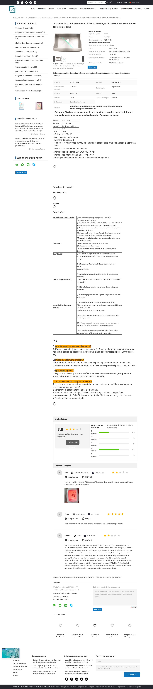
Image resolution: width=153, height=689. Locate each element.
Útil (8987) (89, 477)
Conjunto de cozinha (23, 28)
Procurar (108, 2)
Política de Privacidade (20, 687)
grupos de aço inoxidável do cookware (29, 37)
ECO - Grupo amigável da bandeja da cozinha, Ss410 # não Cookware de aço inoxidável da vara (46, 667)
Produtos (41, 9)
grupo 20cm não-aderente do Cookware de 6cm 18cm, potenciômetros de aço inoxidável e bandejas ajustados (79, 661)
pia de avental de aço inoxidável (110, 577)
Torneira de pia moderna (24, 67)
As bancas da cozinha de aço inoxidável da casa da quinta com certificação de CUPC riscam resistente (95, 636)
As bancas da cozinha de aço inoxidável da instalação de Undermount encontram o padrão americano (68, 66)
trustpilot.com (73, 477)
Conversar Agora (121, 2)
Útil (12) (88, 519)
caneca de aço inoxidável (24, 52)
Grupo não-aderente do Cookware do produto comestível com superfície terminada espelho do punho (77, 673)
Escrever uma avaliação (73, 443)
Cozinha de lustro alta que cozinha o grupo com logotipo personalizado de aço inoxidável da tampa (47, 661)
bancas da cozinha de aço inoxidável (38, 18)
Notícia (138, 9)
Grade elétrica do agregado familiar (28, 84)
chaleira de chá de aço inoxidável (27, 43)
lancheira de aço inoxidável (25, 47)
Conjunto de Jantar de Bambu (26, 76)
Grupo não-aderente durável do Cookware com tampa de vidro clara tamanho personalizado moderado (79, 667)
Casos (146, 9)
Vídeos (51, 9)
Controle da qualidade (109, 9)
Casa (33, 9)
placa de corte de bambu (24, 71)
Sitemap (15, 675)
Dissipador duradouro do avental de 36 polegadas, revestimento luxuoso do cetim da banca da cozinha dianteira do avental (60, 636)
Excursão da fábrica (88, 9)
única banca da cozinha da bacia (70, 577)
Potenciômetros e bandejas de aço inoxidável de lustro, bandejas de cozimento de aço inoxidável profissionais (47, 673)
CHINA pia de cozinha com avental (40, 687)
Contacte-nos (126, 9)
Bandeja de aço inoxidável (25, 56)
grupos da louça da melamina (26, 80)
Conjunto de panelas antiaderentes (28, 32)
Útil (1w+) (88, 540)
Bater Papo (92, 67)
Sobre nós (73, 9)
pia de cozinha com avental (90, 577)
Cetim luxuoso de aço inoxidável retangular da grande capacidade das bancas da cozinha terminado (77, 636)
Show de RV (61, 9)
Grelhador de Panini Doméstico (27, 91)
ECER (140, 687)
